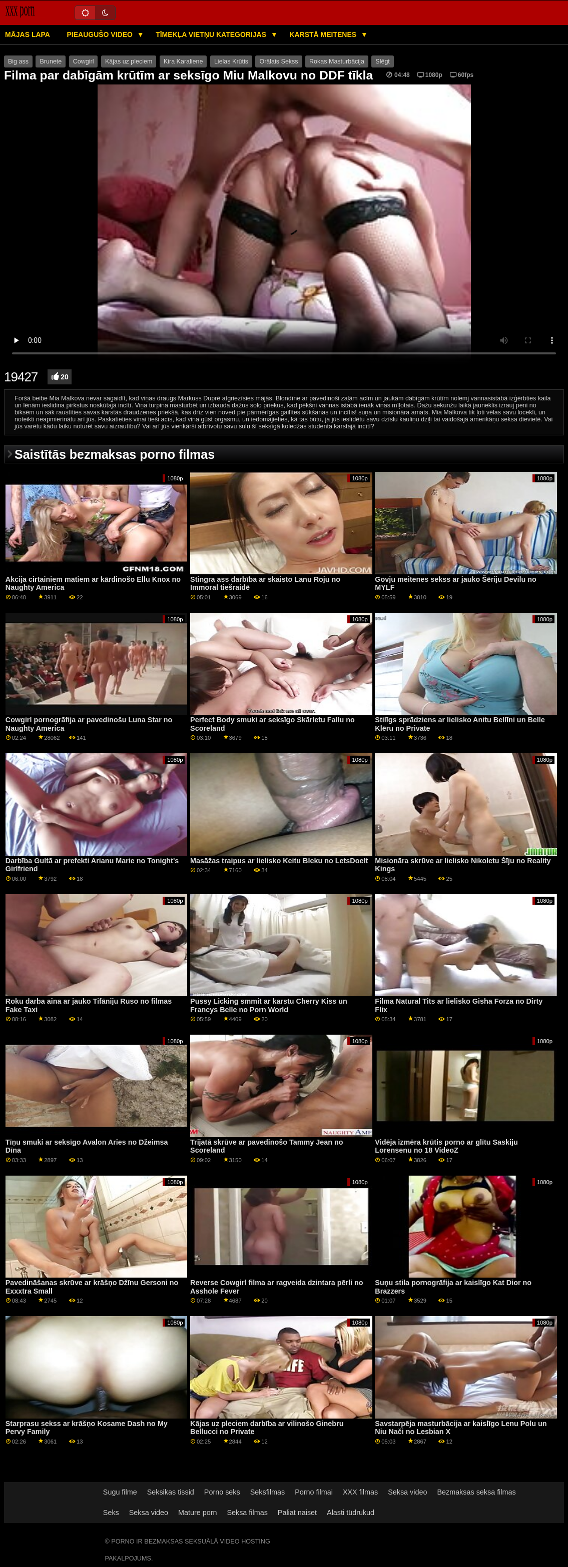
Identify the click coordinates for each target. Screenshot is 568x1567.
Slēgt (382, 61)
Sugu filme (120, 1492)
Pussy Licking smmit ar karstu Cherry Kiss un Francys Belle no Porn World (268, 1005)
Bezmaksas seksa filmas (476, 1492)
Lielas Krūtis (231, 61)
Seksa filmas (247, 1513)
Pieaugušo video (100, 34)
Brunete (51, 61)
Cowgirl (83, 61)
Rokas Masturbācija (336, 61)
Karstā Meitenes (323, 34)
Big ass (18, 61)
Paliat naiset (297, 1513)
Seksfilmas (267, 1492)
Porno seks (222, 1492)
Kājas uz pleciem (129, 61)
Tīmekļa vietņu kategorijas (212, 34)
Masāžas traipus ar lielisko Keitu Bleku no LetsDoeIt (279, 861)
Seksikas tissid (170, 1492)
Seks (111, 1513)
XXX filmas (360, 1492)
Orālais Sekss (278, 61)
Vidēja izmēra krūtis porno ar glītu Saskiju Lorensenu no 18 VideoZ (446, 1146)
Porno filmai (314, 1492)
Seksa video (407, 1492)
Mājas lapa (27, 34)
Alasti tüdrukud (350, 1513)
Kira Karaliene (183, 61)
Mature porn (197, 1513)
